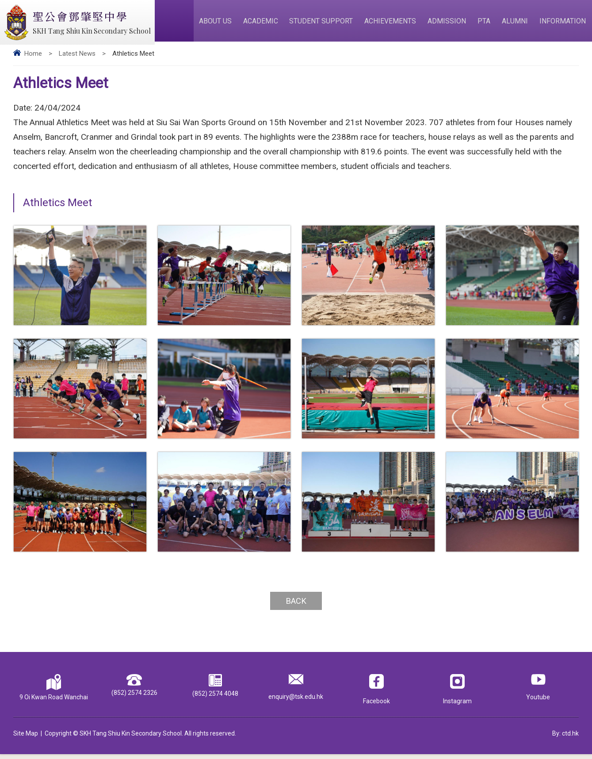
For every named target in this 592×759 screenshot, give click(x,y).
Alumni (517, 23)
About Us (222, 23)
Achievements (394, 23)
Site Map (25, 738)
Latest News (77, 58)
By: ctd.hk (565, 738)
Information (563, 23)
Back (296, 605)
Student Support (326, 23)
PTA (486, 23)
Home (33, 58)
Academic (266, 23)
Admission (450, 23)
